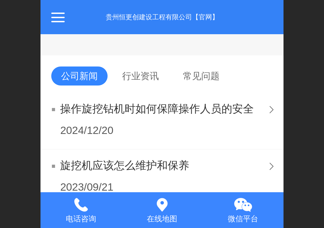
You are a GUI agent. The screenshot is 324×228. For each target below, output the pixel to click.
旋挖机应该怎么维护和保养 (124, 165)
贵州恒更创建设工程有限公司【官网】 (162, 17)
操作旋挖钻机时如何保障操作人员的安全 (157, 109)
